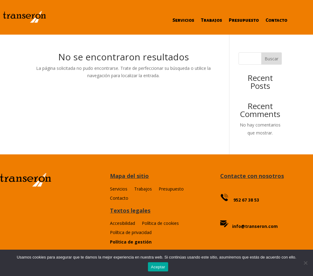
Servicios (183, 20)
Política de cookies (160, 223)
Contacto (276, 20)
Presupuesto (244, 20)
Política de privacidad (131, 232)
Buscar (271, 59)
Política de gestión (131, 242)
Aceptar (158, 267)
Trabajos (211, 20)
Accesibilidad (122, 223)
